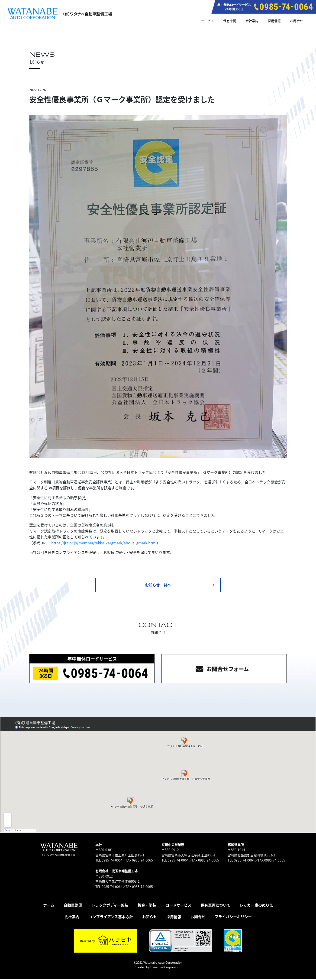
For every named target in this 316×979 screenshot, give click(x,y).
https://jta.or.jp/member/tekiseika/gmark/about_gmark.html (104, 543)
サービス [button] (207, 20)
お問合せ (296, 20)
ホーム (48, 905)
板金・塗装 (147, 905)
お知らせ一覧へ (180, 585)
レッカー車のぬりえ (256, 905)
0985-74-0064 (112, 860)
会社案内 (251, 20)
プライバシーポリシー (233, 916)
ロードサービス (178, 905)
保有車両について (215, 905)
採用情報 (274, 20)
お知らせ (149, 916)
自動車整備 (73, 905)
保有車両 (229, 20)
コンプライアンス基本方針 (111, 916)
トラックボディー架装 (109, 905)
